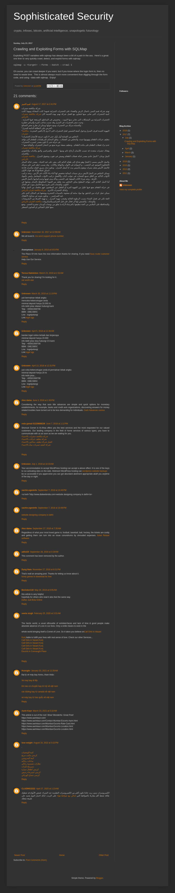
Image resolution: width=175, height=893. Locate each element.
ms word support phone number (49, 236)
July (127, 138)
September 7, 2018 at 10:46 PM (52, 490)
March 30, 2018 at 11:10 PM (44, 293)
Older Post (104, 855)
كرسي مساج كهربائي (31, 775)
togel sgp (30, 317)
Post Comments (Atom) (36, 860)
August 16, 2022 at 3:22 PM (45, 743)
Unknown (26, 232)
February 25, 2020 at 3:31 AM (47, 613)
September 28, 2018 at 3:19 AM (44, 552)
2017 (125, 134)
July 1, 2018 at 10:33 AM (43, 464)
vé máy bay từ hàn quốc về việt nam (38, 697)
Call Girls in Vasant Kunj (32, 640)
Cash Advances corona (94, 410)
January (129, 156)
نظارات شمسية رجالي (31, 764)
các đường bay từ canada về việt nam (38, 692)
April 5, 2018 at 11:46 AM (43, 331)
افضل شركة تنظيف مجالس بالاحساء (37, 442)
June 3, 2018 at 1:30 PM (43, 400)
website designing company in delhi (37, 515)
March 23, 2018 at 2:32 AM (51, 273)
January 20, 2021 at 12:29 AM (44, 670)
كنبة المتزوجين (28, 758)
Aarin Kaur (27, 711)
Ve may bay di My (30, 680)
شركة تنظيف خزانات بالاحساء (34, 439)
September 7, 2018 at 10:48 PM (52, 508)
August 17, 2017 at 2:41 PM (43, 104)
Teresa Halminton (30, 273)
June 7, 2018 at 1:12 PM (57, 423)
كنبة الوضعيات (27, 752)
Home (62, 855)
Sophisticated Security (63, 16)
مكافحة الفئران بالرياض (32, 201)
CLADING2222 (28, 788)
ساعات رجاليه (27, 761)
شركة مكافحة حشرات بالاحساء (35, 436)
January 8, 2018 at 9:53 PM (46, 250)
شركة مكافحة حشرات (31, 148)
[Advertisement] (140, 63)
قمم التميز (26, 104)
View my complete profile (130, 189)
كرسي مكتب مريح (29, 755)
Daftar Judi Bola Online (32, 600)
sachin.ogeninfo (29, 490)
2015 (125, 165)
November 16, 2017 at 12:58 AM (46, 232)
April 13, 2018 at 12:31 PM (43, 365)
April (127, 148)
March (128, 152)
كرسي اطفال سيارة (30, 769)
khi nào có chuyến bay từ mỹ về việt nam (40, 686)
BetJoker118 (27, 590)
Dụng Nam (27, 569)
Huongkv (26, 670)
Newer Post (19, 855)
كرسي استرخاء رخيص (31, 772)
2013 (125, 169)
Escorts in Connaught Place (34, 651)
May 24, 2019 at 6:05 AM (45, 590)
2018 (125, 130)
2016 (125, 161)
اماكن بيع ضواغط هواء (66, 796)
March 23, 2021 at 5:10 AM (45, 711)
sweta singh (27, 613)
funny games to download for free (36, 576)
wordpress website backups (94, 471)
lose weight (27, 743)
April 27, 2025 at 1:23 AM (47, 788)
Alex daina (27, 400)
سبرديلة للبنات (28, 766)
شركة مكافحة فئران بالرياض (34, 190)
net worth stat (28, 280)
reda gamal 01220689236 (33, 423)
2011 (125, 173)
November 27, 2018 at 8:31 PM (46, 569)
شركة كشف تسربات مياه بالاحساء (36, 445)
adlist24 (25, 552)
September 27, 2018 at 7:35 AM (47, 528)
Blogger (99, 878)
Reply (24, 222)
